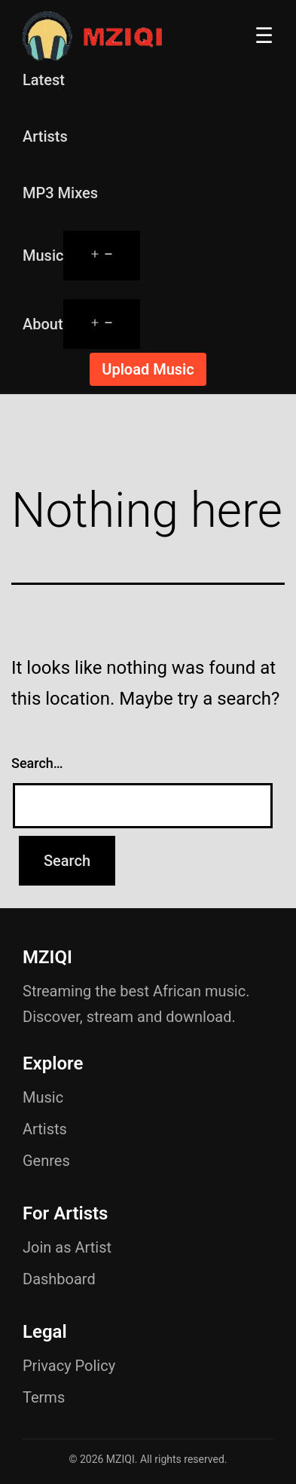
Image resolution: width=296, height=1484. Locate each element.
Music (43, 255)
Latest (44, 80)
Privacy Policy (69, 1366)
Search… (37, 763)
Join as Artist (67, 1247)
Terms (44, 1397)
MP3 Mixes (60, 193)
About (43, 324)
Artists (45, 136)
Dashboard (59, 1279)
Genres (46, 1161)
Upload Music (148, 369)
